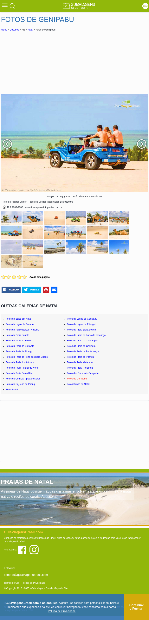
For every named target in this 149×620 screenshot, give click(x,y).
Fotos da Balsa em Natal (18, 318)
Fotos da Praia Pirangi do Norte (22, 367)
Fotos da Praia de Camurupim (82, 340)
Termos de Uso (12, 583)
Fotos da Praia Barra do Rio (81, 329)
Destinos (14, 29)
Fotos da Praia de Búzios (19, 340)
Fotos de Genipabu (77, 378)
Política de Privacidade (33, 583)
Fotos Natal (12, 389)
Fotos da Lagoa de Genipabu (82, 318)
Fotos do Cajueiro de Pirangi (20, 384)
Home (4, 29)
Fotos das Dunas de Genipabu (83, 373)
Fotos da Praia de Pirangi (19, 351)
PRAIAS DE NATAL (27, 481)
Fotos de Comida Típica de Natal (23, 378)
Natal (30, 29)
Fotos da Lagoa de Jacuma (20, 324)
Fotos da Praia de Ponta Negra (83, 351)
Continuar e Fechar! (136, 606)
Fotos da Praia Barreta (17, 335)
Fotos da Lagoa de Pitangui (81, 324)
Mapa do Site (61, 588)
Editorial (9, 568)
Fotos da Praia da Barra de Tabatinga (86, 335)
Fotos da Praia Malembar (80, 362)
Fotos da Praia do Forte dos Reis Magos (27, 357)
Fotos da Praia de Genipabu (81, 346)
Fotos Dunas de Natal (78, 384)
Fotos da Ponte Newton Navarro (22, 329)
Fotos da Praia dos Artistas (20, 362)
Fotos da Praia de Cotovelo (20, 346)
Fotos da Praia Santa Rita (19, 373)
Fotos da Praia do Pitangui (80, 357)
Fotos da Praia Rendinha (80, 367)
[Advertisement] (35, 61)
